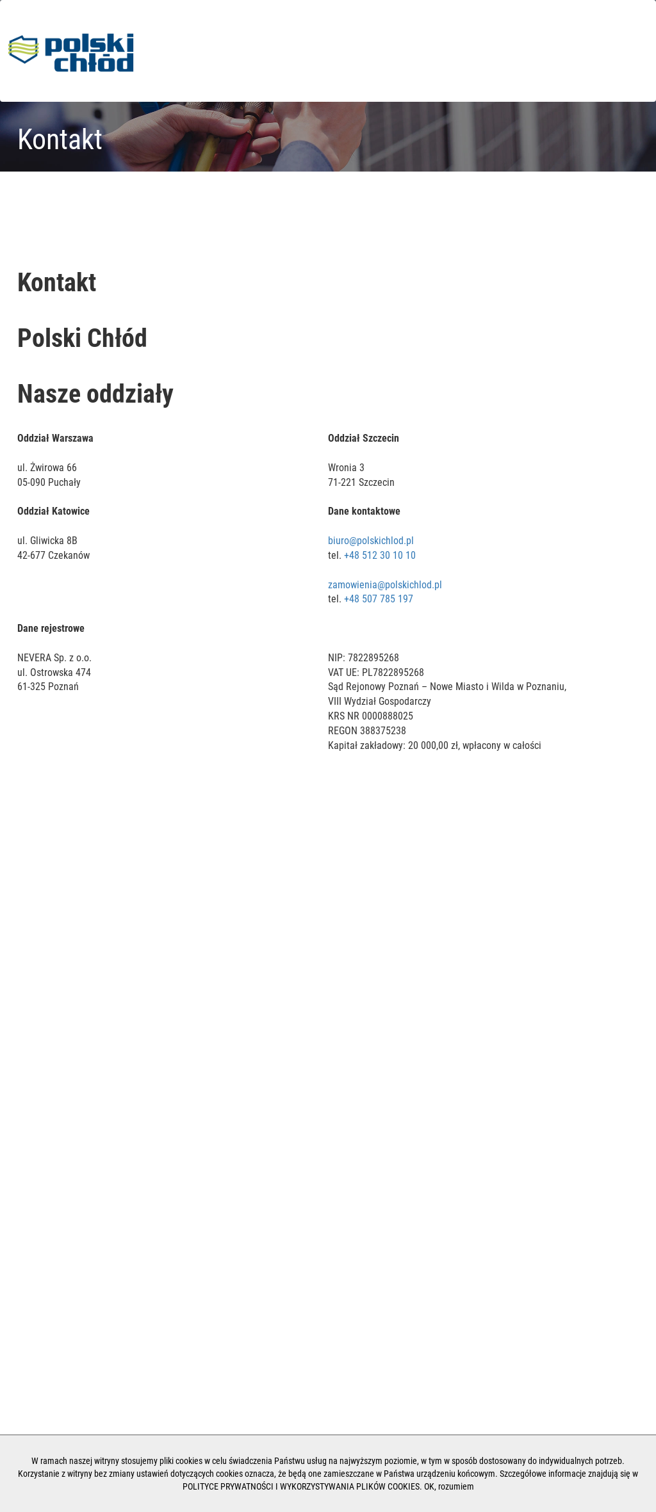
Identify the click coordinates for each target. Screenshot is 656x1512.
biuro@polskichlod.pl (371, 541)
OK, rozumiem (449, 1486)
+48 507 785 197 (378, 599)
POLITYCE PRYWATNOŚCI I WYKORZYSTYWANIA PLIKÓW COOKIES (301, 1486)
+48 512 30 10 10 (380, 555)
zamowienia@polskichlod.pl (385, 585)
